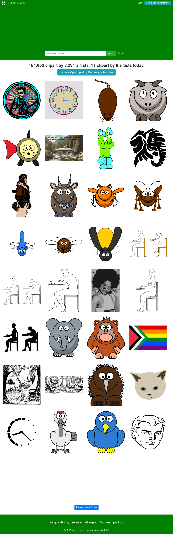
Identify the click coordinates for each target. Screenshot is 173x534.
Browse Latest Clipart (86, 507)
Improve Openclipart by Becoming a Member (86, 72)
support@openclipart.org (106, 522)
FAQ (66, 530)
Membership (92, 530)
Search (110, 53)
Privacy (72, 530)
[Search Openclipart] (75, 53)
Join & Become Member (157, 2)
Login (140, 2)
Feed (102, 530)
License (81, 530)
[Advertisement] (86, 28)
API (107, 530)
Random (122, 53)
